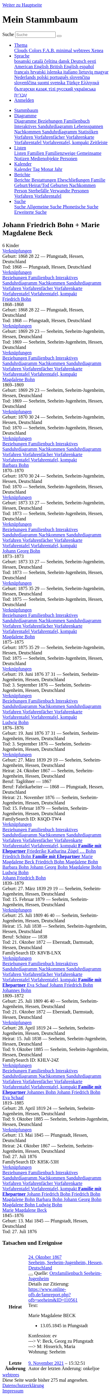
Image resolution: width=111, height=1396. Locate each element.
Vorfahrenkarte (68, 288)
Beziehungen (15, 277)
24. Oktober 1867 (45, 1257)
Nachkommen (52, 283)
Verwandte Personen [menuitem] (69, 190)
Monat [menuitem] (47, 169)
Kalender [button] (23, 163)
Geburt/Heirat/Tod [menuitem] (32, 185)
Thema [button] (20, 45)
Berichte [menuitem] (22, 180)
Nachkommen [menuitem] (28, 131)
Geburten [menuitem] (59, 185)
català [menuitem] (38, 61)
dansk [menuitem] (65, 61)
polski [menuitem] (43, 77)
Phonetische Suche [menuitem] (80, 206)
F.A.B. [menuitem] (49, 50)
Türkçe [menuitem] (73, 82)
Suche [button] (20, 201)
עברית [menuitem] (20, 94)
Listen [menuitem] (20, 153)
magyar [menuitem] (101, 71)
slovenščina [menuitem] (26, 82)
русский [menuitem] (65, 88)
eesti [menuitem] (91, 61)
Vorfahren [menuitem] (24, 137)
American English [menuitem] (32, 66)
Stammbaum (26, 110)
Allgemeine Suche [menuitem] (45, 206)
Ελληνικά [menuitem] (90, 82)
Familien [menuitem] (36, 153)
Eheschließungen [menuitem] (74, 180)
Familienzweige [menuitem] (61, 153)
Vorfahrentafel (16, 293)
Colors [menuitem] (36, 50)
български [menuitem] (25, 88)
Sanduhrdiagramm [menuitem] (60, 131)
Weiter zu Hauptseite (22, 4)
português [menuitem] (60, 77)
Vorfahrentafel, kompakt (54, 293)
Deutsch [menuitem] (79, 61)
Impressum (12, 1390)
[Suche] (59, 36)
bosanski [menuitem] (23, 61)
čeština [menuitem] (51, 61)
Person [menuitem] (21, 190)
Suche (8, 34)
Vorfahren (12, 288)
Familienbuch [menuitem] (77, 121)
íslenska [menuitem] (55, 71)
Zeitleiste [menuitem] (99, 142)
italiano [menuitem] (71, 71)
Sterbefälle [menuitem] (39, 190)
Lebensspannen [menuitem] (88, 126)
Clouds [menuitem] (21, 50)
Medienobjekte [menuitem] (45, 158)
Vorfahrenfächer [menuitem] (50, 137)
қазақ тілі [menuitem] (46, 88)
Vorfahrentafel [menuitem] (28, 142)
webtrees (10, 1374)
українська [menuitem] (85, 88)
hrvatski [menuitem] (38, 71)
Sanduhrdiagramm (83, 283)
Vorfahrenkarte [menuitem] (80, 137)
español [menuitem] (86, 66)
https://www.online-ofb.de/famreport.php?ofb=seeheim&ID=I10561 (53, 1295)
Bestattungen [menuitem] (44, 180)
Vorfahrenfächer (38, 288)
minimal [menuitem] (64, 50)
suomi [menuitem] (44, 82)
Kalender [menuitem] (23, 169)
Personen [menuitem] (69, 158)
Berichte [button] (22, 174)
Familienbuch (42, 277)
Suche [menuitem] (20, 206)
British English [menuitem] (64, 66)
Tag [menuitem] (37, 169)
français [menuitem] (22, 71)
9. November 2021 (46, 1363)
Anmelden (24, 100)
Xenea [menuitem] (97, 50)
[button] (17, 250)
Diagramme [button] (25, 115)
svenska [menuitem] (58, 82)
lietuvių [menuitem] (86, 71)
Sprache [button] (22, 55)
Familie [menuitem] (98, 180)
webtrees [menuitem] (82, 50)
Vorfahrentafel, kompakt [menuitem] (66, 142)
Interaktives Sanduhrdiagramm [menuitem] (44, 126)
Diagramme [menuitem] (26, 121)
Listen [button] (20, 147)
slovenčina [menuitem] (80, 77)
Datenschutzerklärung (23, 1385)
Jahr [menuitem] (58, 169)
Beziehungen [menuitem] (51, 121)
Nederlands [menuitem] (25, 77)
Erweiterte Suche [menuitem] (30, 212)
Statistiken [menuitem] (88, 131)
